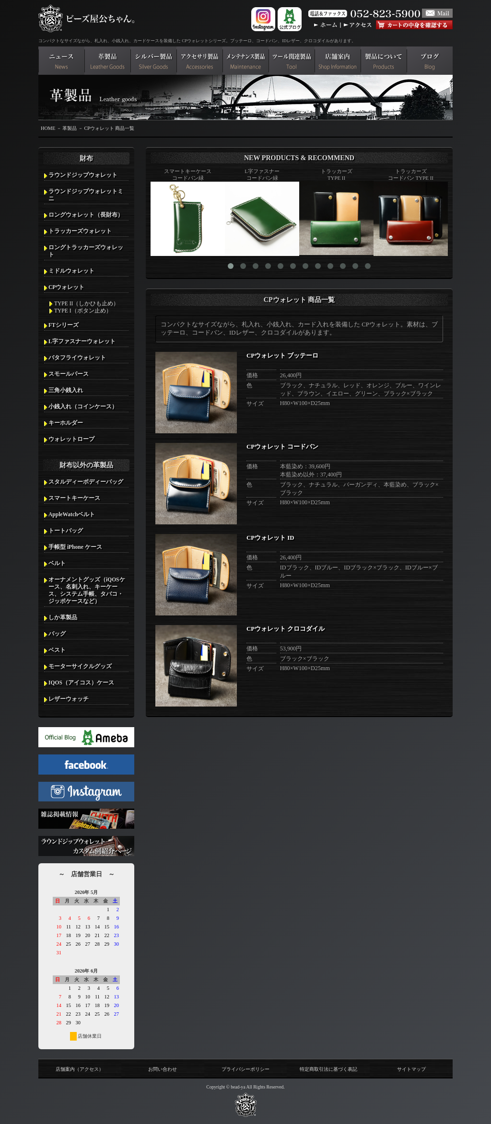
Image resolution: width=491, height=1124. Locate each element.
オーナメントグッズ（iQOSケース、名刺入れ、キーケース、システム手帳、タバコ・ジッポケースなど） (86, 590)
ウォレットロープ (71, 439)
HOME (48, 128)
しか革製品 (62, 617)
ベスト (57, 650)
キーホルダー (65, 423)
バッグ (57, 634)
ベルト (57, 563)
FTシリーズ (63, 325)
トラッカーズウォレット (80, 231)
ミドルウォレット (71, 271)
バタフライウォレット (77, 357)
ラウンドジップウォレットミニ (85, 194)
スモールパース (68, 374)
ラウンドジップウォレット (82, 175)
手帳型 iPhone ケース (75, 547)
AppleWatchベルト (71, 514)
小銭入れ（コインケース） (82, 406)
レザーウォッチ (68, 699)
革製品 (69, 128)
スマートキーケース (74, 498)
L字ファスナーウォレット (82, 341)
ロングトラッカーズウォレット (85, 250)
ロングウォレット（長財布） (85, 215)
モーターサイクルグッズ (80, 666)
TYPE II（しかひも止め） (86, 303)
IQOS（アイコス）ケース (81, 682)
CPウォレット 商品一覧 (109, 128)
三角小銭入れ (65, 390)
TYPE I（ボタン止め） (83, 310)
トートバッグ (65, 530)
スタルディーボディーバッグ (85, 482)
